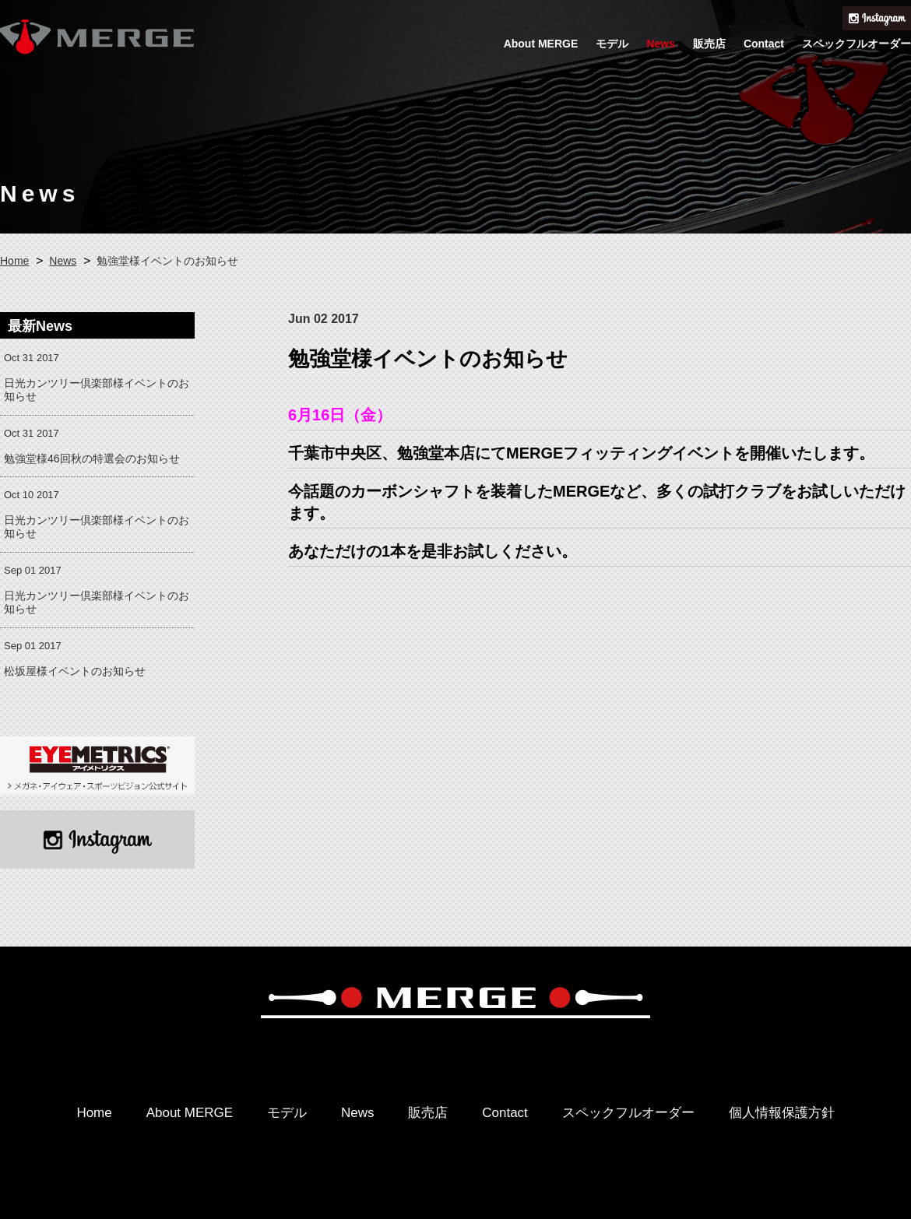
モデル (612, 43)
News (660, 43)
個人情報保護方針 (782, 1112)
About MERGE (541, 43)
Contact (764, 43)
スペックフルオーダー (856, 43)
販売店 (709, 43)
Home (14, 261)
